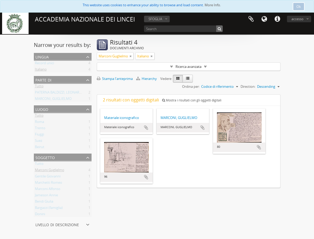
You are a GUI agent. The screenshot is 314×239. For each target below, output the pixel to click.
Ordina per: (191, 86)
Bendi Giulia (44, 202)
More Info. (213, 5)
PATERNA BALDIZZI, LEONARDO (59, 93)
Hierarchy (147, 78)
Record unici (44, 64)
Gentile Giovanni (48, 177)
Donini (40, 215)
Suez (38, 141)
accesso (297, 19)
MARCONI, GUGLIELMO (53, 99)
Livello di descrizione (57, 224)
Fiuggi (39, 135)
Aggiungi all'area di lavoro (146, 127)
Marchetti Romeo (48, 183)
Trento (40, 129)
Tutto (39, 87)
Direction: (248, 86)
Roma (39, 122)
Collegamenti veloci (277, 19)
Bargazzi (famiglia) (49, 208)
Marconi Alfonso (47, 189)
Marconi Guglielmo (49, 171)
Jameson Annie (46, 196)
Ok (298, 6)
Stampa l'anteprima (115, 78)
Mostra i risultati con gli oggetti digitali (191, 100)
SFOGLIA (155, 19)
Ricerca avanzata (188, 66)
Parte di (43, 79)
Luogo (41, 108)
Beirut (39, 147)
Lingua (264, 19)
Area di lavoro (251, 19)
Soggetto (45, 157)
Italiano (41, 70)
